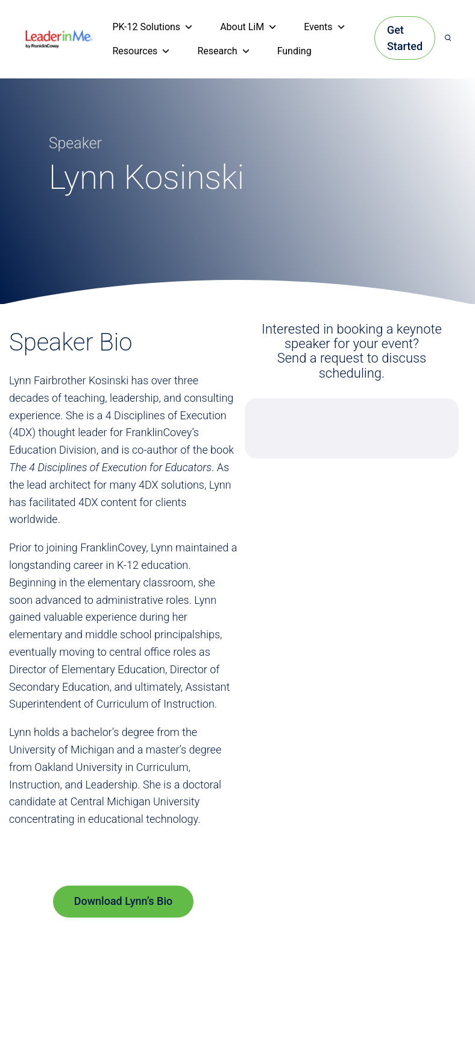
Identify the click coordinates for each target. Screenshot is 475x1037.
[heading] (59, 38)
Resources (141, 51)
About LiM (248, 27)
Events (324, 27)
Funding (294, 51)
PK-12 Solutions (152, 27)
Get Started (405, 38)
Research (223, 51)
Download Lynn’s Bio (123, 901)
